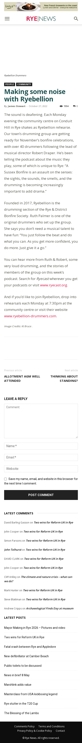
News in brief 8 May (17, 675)
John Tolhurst (12, 549)
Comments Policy (24, 726)
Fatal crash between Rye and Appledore (30, 646)
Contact (60, 730)
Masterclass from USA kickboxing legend (30, 694)
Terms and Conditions (51, 726)
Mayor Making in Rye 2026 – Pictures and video (34, 627)
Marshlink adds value (17, 684)
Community (24, 84)
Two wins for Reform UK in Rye (53, 522)
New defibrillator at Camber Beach (26, 656)
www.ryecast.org (53, 285)
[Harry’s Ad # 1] (41, 6)
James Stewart (16, 106)
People (9, 84)
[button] (7, 18)
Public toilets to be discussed (23, 665)
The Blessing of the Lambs (21, 713)
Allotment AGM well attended (22, 378)
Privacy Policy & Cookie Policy (34, 730)
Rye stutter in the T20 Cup (21, 703)
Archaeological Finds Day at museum (49, 608)
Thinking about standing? (64, 378)
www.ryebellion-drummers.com (30, 316)
